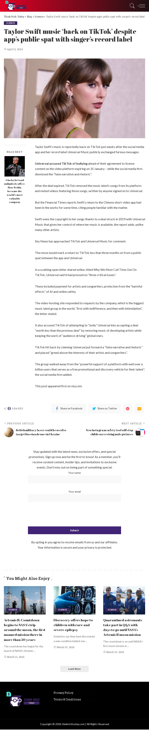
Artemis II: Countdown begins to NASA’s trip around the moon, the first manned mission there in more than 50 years (24, 632)
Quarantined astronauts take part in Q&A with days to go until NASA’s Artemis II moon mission (123, 629)
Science (11, 23)
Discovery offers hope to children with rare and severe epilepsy (74, 624)
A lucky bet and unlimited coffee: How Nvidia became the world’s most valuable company (14, 191)
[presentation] (74, 514)
